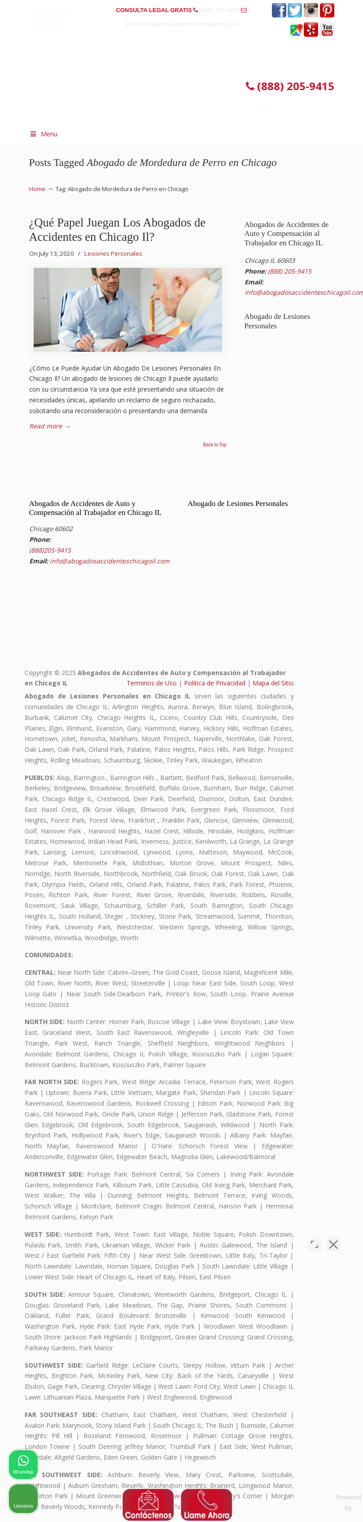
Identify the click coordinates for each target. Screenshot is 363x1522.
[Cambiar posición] (314, 1235)
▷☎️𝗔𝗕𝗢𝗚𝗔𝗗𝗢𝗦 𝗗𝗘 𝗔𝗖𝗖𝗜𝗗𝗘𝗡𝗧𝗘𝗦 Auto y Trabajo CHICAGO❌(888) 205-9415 (166, 70)
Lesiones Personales (113, 253)
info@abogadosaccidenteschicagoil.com (181, 24)
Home (37, 189)
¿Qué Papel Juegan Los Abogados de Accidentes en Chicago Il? (117, 230)
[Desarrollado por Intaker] (286, 1503)
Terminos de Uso (152, 683)
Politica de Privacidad (214, 683)
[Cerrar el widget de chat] (333, 1235)
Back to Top (214, 445)
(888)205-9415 (50, 550)
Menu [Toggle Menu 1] (43, 134)
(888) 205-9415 (220, 10)
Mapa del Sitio (273, 683)
